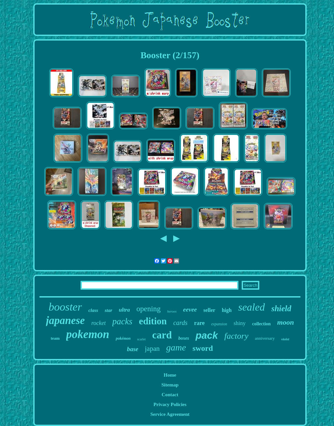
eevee (190, 309)
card (162, 335)
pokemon (87, 334)
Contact (170, 394)
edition (153, 321)
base (132, 349)
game (176, 347)
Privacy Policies (169, 404)
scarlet (141, 339)
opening (148, 309)
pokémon (123, 338)
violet (285, 339)
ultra (124, 310)
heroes (171, 311)
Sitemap (170, 384)
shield (281, 308)
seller (209, 310)
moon (285, 322)
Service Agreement (170, 414)
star (108, 310)
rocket (98, 323)
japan (152, 348)
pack (206, 335)
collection (261, 323)
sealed (251, 307)
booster (65, 307)
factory (236, 336)
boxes (183, 338)
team (55, 338)
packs (122, 321)
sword (202, 348)
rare (199, 323)
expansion (219, 324)
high (227, 310)
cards (180, 322)
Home (170, 375)
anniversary (265, 338)
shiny (240, 323)
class (93, 310)
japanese (65, 320)
